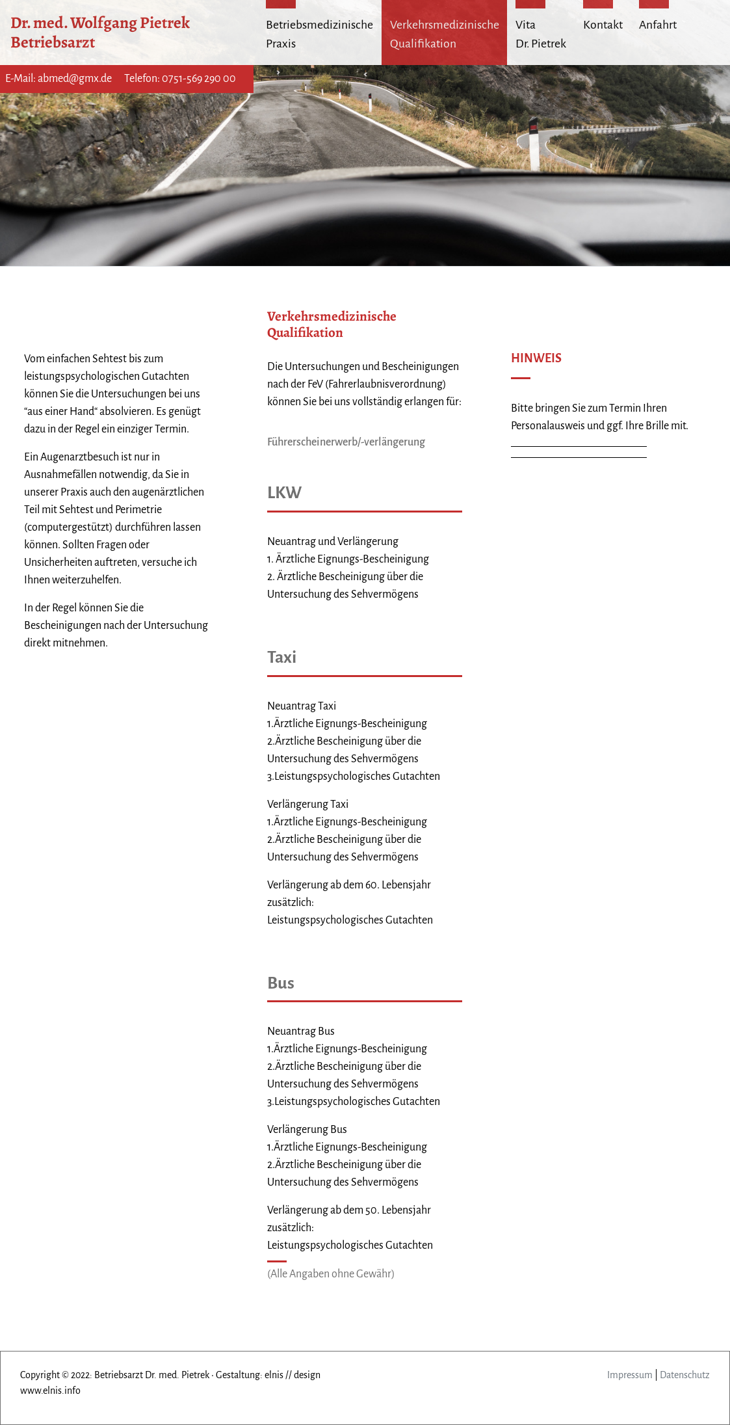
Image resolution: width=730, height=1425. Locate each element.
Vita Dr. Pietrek (540, 34)
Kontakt (603, 24)
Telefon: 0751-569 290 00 (180, 79)
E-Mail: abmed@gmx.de (58, 79)
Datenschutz (685, 1375)
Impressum (630, 1375)
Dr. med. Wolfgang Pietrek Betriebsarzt (101, 32)
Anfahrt (658, 24)
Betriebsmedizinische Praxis (319, 34)
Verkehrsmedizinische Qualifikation (444, 34)
